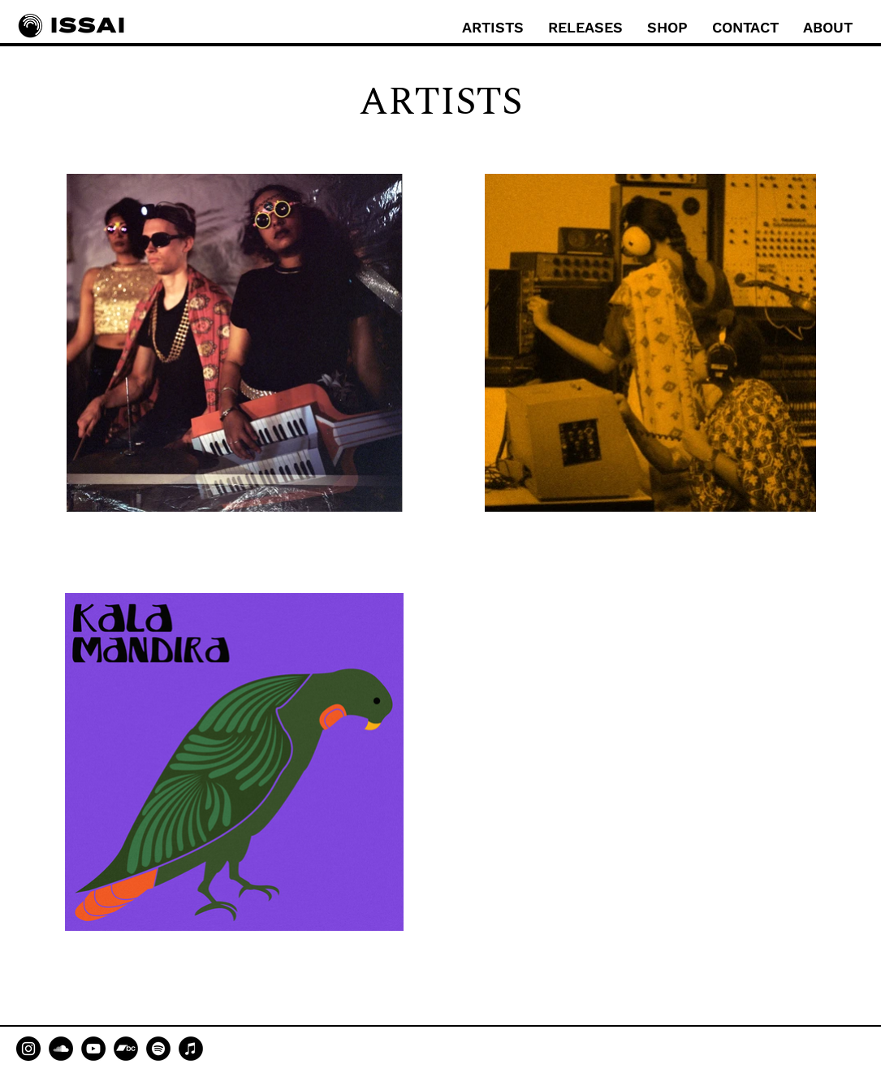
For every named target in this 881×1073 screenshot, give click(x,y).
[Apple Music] (191, 1048)
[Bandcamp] (126, 1048)
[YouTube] (93, 1048)
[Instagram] (28, 1048)
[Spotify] (158, 1048)
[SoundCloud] (61, 1048)
